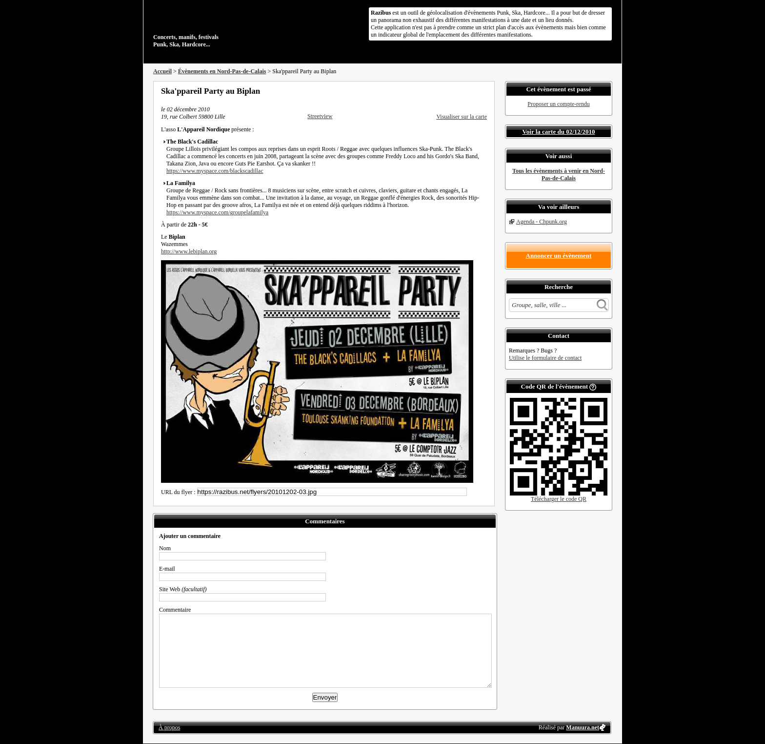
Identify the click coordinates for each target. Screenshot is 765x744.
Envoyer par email (470, 91)
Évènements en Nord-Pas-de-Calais (222, 71)
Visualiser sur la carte (461, 116)
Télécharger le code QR (558, 499)
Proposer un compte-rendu (558, 104)
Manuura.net (582, 727)
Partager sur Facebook (444, 91)
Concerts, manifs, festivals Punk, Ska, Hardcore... (216, 26)
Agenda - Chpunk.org (541, 221)
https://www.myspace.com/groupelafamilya (217, 212)
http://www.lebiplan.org (189, 251)
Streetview (319, 116)
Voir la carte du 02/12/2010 (559, 131)
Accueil (162, 71)
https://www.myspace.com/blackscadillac (214, 170)
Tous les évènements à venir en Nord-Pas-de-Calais (558, 174)
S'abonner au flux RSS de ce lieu (483, 91)
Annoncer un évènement (559, 255)
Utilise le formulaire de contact (545, 357)
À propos (169, 727)
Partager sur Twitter (457, 91)
